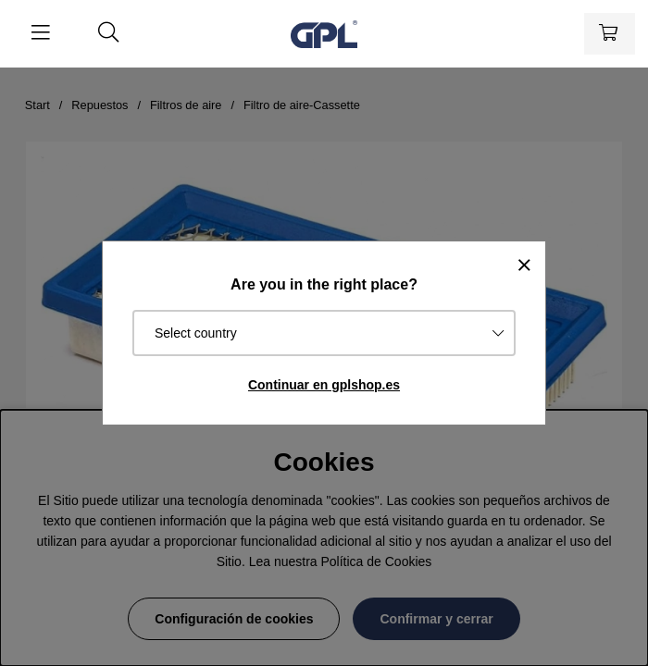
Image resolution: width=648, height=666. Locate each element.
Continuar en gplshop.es (324, 384)
